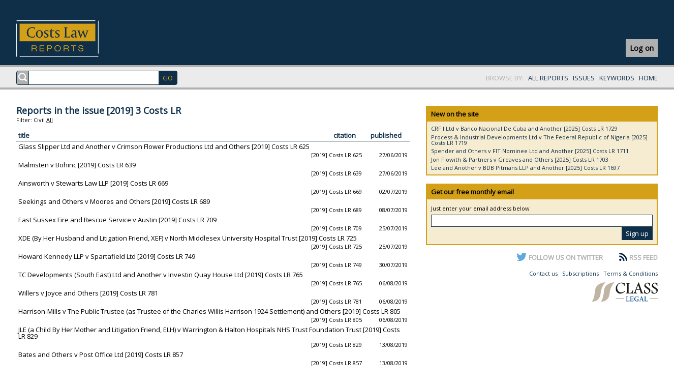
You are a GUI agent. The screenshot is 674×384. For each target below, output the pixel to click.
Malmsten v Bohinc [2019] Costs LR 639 (77, 164)
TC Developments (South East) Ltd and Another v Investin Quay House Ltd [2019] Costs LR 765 (160, 274)
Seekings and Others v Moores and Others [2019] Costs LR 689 (114, 201)
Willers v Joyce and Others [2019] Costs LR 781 (88, 293)
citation (344, 135)
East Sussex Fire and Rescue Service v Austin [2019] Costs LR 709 (117, 219)
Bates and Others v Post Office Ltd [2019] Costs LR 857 (100, 354)
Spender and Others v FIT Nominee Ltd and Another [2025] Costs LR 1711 (530, 151)
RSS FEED (643, 257)
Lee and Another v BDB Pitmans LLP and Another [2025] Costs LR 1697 (525, 167)
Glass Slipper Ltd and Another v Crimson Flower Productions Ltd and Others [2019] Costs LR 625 (164, 146)
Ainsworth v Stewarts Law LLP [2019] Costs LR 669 (93, 183)
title (23, 135)
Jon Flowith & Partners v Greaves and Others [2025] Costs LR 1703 (519, 159)
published (386, 135)
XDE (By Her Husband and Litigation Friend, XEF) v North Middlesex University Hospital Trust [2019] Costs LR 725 (187, 238)
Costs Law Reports (69, 38)
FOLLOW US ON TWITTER (566, 257)
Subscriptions (580, 273)
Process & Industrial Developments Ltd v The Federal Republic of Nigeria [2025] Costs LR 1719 (539, 139)
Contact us (543, 273)
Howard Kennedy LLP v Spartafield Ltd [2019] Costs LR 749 (106, 256)
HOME (648, 77)
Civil (39, 120)
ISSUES (584, 77)
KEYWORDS (616, 77)
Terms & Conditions (630, 273)
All (49, 120)
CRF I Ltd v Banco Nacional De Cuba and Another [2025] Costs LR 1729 (524, 128)
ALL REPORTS (548, 77)
